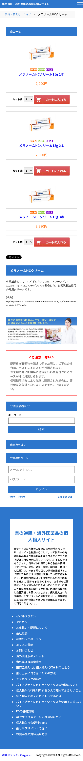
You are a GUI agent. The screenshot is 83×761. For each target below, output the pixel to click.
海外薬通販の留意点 (29, 662)
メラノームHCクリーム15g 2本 (41, 145)
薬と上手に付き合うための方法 (36, 673)
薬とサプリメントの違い (31, 728)
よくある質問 (24, 645)
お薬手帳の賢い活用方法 (31, 734)
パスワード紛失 (16, 497)
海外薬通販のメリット (30, 656)
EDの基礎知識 (25, 711)
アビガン (21, 622)
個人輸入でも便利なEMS (31, 722)
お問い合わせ (24, 650)
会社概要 (21, 633)
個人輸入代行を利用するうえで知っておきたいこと (48, 690)
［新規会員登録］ (65, 497)
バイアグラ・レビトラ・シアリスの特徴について (47, 684)
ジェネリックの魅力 (29, 679)
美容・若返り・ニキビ (18, 14)
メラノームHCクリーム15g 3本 (41, 216)
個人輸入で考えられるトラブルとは (38, 696)
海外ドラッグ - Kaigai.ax (17, 755)
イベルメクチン (26, 616)
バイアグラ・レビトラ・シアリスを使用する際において (48, 703)
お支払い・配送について (31, 627)
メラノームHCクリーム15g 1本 (41, 74)
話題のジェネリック (29, 639)
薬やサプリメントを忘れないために (38, 717)
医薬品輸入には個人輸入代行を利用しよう (43, 667)
